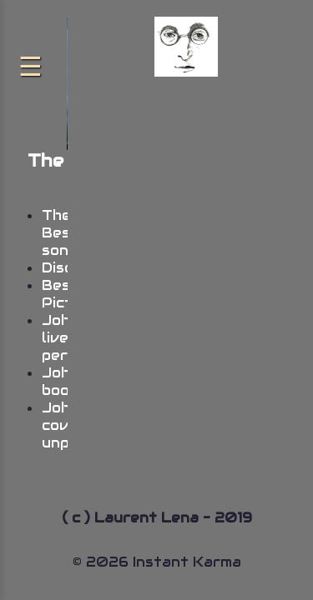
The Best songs (64, 233)
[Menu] (30, 66)
